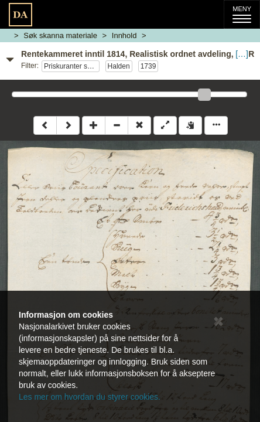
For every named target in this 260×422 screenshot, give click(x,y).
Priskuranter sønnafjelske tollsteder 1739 (72, 66)
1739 (148, 66)
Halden (119, 66)
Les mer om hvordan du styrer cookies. (89, 396)
